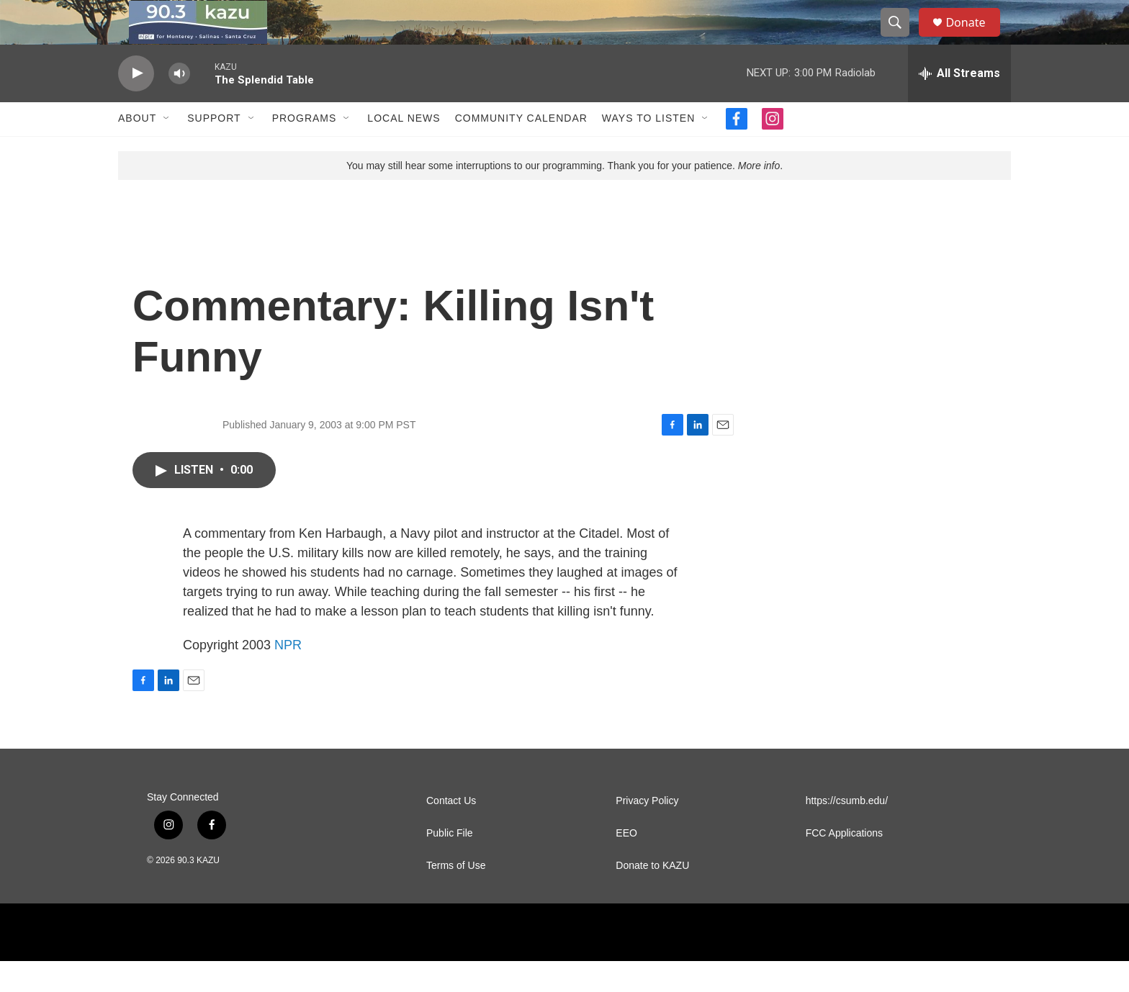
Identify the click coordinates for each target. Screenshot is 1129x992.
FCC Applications (844, 864)
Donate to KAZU (652, 896)
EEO (626, 864)
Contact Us (451, 831)
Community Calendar (521, 149)
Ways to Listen (648, 149)
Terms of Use (455, 896)
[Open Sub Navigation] (167, 149)
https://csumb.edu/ (847, 831)
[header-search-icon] (901, 38)
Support (213, 149)
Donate (974, 37)
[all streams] (959, 104)
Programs (304, 149)
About (137, 149)
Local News (403, 149)
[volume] (179, 105)
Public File (449, 864)
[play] (136, 104)
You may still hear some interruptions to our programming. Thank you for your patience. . (564, 196)
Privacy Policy (647, 831)
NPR (288, 676)
